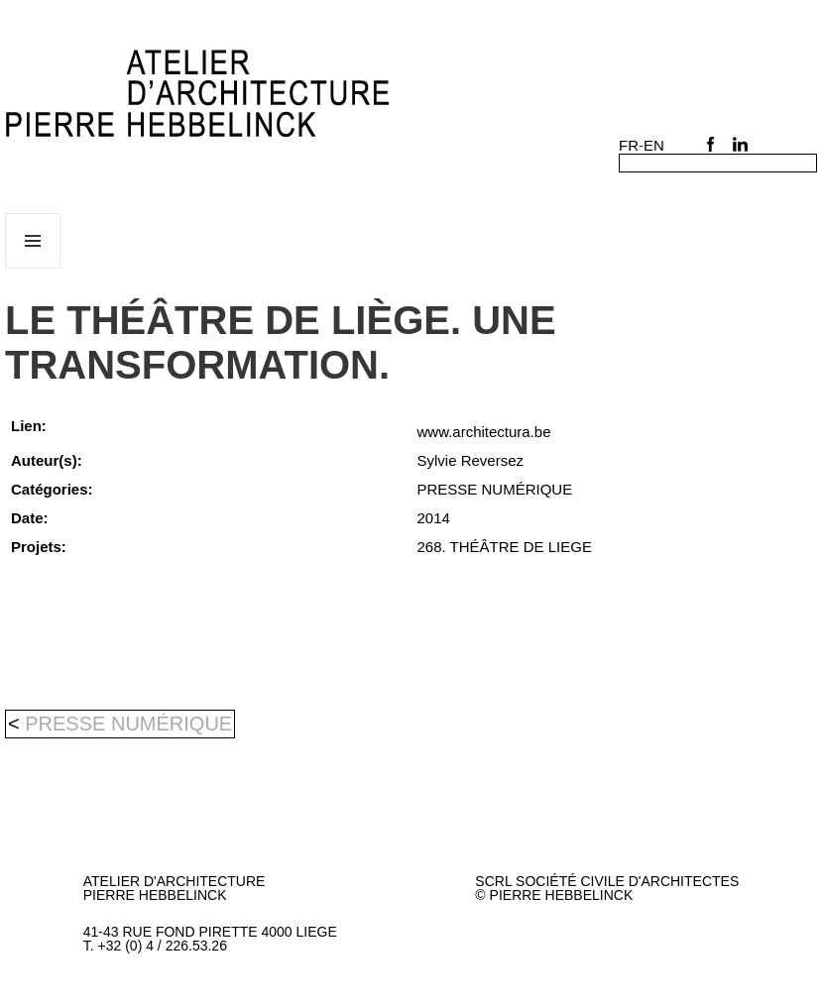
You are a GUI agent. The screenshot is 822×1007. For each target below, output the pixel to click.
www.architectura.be (484, 431)
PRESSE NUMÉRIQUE (128, 723)
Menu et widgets (33, 268)
